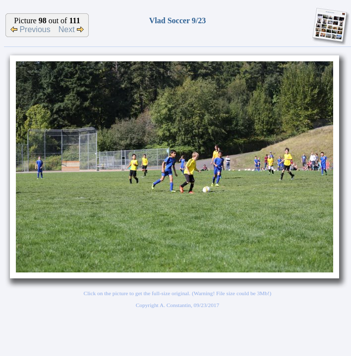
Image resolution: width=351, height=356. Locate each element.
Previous (30, 29)
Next (71, 29)
